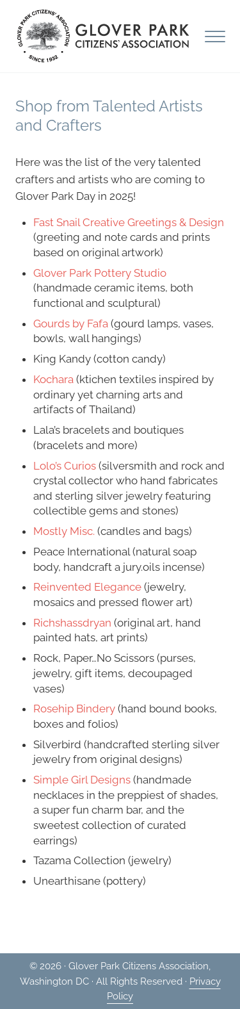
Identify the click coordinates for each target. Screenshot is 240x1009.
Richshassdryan (72, 622)
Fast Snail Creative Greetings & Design (128, 222)
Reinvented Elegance (87, 586)
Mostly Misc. (64, 531)
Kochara (53, 379)
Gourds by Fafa (70, 323)
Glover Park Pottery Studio (99, 273)
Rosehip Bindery (74, 708)
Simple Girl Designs (82, 779)
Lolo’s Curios (64, 465)
